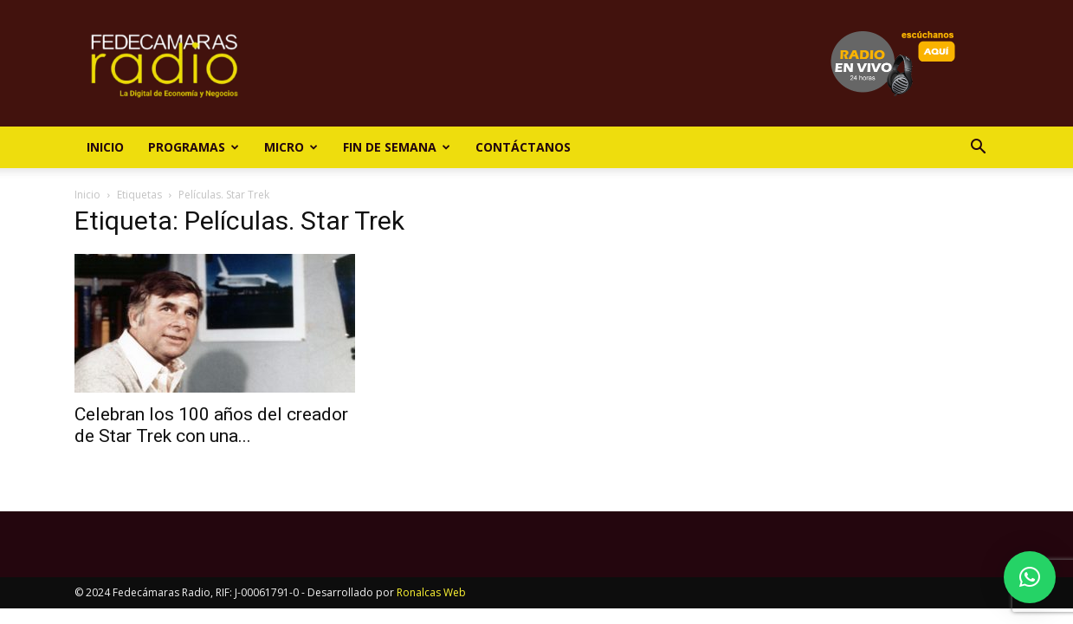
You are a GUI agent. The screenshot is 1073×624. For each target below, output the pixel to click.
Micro (291, 147)
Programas (193, 147)
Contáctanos (523, 147)
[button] (978, 148)
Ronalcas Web (431, 592)
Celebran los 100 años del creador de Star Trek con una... (211, 425)
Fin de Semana (396, 147)
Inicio (105, 147)
